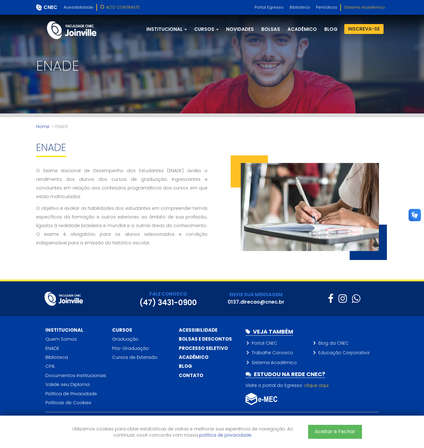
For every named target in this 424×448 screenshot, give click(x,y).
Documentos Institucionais (75, 375)
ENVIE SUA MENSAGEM (256, 294)
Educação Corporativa (343, 353)
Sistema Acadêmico (364, 7)
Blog (185, 366)
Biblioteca (300, 7)
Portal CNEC (264, 343)
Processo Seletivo (203, 348)
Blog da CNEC (333, 343)
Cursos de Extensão (134, 357)
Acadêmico (302, 29)
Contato (191, 375)
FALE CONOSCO (168, 294)
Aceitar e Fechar (335, 431)
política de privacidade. (225, 435)
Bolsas (270, 29)
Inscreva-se (364, 29)
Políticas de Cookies (68, 402)
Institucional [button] (166, 29)
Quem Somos (61, 339)
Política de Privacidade (71, 393)
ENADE (52, 348)
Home (42, 126)
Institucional (64, 330)
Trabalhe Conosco (272, 353)
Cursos (122, 330)
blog (331, 29)
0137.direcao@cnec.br (256, 301)
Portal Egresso (268, 7)
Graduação (125, 339)
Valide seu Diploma (67, 384)
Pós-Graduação (130, 348)
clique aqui (316, 385)
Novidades (240, 29)
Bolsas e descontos (205, 339)
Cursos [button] (206, 29)
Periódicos (326, 7)
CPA (50, 366)
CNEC (50, 7)
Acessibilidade (78, 7)
